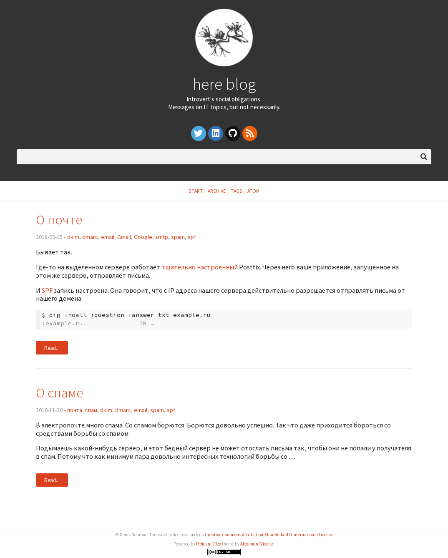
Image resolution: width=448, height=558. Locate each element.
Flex (217, 544)
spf (192, 237)
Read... (52, 348)
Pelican (203, 544)
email (107, 237)
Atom (253, 191)
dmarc (90, 237)
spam (178, 237)
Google (143, 237)
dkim (73, 237)
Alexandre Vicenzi (257, 544)
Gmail (124, 237)
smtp (161, 237)
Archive (217, 191)
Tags (236, 191)
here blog (224, 83)
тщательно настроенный (199, 267)
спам (91, 410)
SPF (47, 290)
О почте (59, 219)
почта (74, 410)
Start (196, 191)
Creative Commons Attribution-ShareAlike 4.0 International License (269, 535)
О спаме (59, 392)
